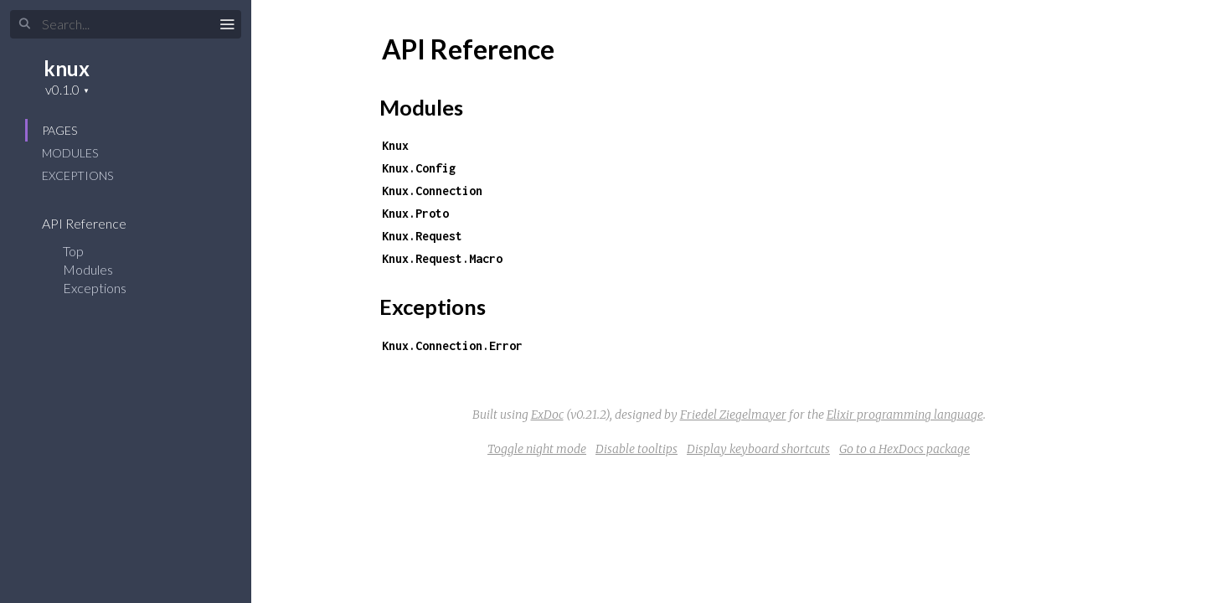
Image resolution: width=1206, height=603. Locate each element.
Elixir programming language (905, 414)
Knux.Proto (415, 213)
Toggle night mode (536, 449)
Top (73, 251)
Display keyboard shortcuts (758, 449)
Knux (395, 145)
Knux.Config (419, 168)
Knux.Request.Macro (442, 258)
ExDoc (547, 414)
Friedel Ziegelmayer (733, 414)
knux (67, 68)
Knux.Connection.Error (452, 345)
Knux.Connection (432, 190)
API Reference (95, 223)
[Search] (125, 24)
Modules (70, 153)
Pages (59, 130)
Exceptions (77, 175)
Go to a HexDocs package (904, 449)
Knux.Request (422, 236)
